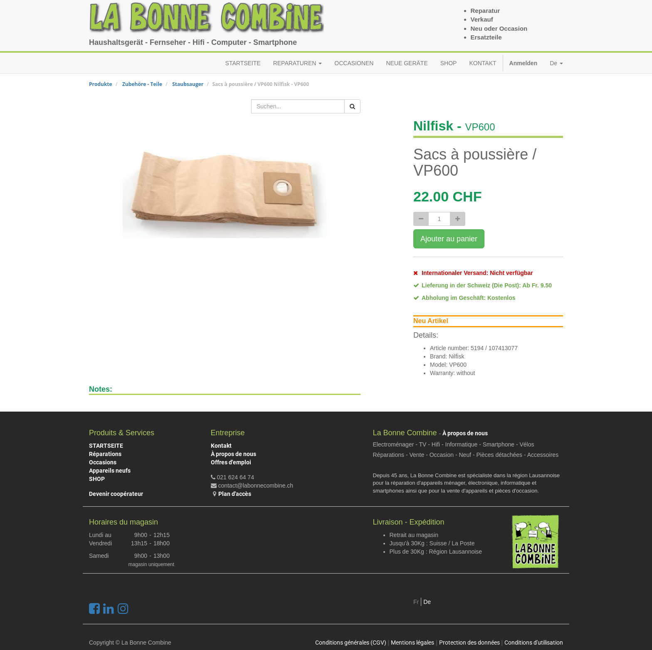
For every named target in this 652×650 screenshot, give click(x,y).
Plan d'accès (234, 494)
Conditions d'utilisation (533, 642)
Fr (416, 601)
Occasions (102, 462)
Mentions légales (412, 642)
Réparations (105, 454)
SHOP (97, 479)
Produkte (100, 84)
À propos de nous (233, 454)
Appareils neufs (110, 470)
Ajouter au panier (448, 239)
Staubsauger (187, 84)
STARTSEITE (106, 445)
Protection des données (469, 642)
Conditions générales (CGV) (350, 642)
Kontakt (221, 445)
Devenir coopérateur (116, 494)
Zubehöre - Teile (142, 84)
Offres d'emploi (231, 462)
